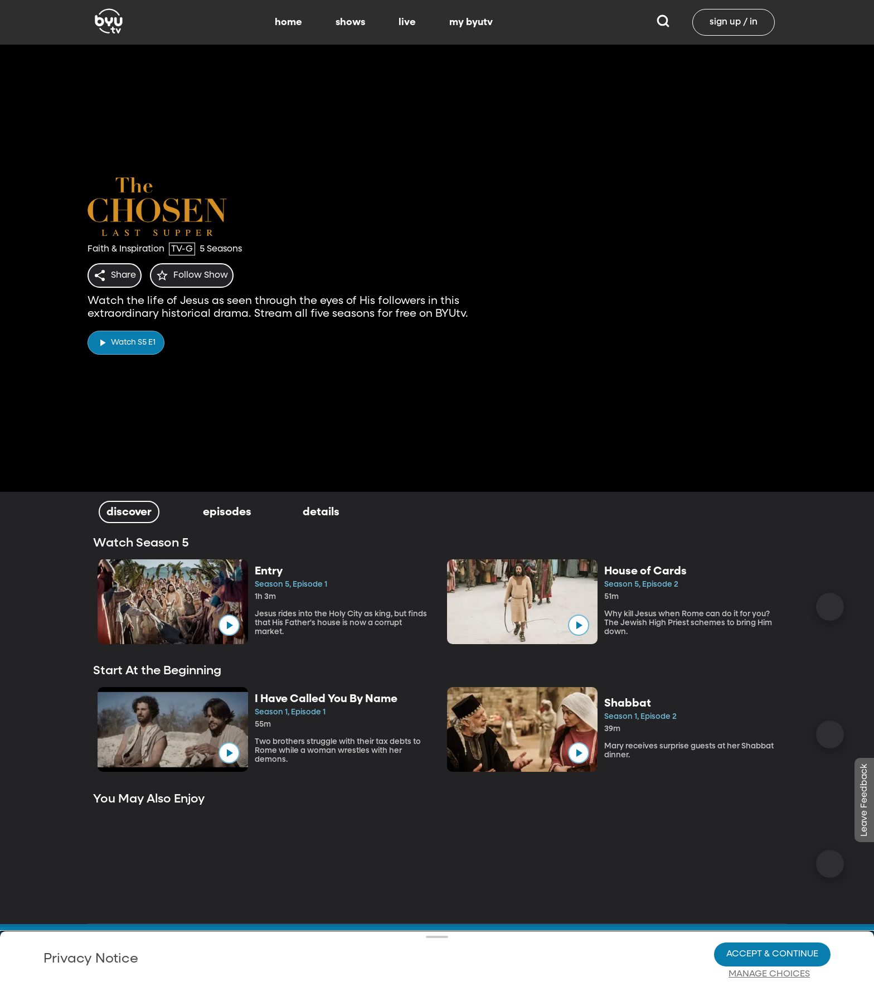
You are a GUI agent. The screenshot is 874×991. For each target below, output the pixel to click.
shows (350, 22)
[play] (126, 339)
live (407, 22)
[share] (117, 275)
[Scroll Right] (830, 607)
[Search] (663, 22)
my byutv (471, 22)
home (288, 22)
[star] (198, 275)
